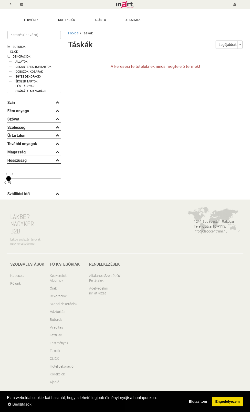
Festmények (59, 343)
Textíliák (56, 335)
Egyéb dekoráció (28, 76)
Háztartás (57, 312)
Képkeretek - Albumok (59, 278)
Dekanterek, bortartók (33, 67)
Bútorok (19, 47)
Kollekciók (57, 374)
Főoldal (73, 33)
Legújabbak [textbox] (228, 45)
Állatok (21, 61)
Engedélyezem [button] (227, 401)
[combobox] (229, 44)
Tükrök (55, 351)
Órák (53, 288)
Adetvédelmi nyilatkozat (98, 290)
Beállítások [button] (19, 404)
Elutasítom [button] (198, 401)
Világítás (56, 327)
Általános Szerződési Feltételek (105, 278)
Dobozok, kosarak (29, 71)
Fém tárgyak (25, 86)
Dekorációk (22, 56)
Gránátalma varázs (30, 91)
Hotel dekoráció (61, 366)
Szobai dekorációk (63, 304)
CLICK (14, 51)
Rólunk (15, 283)
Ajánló (54, 382)
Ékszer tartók (26, 81)
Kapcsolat (18, 276)
